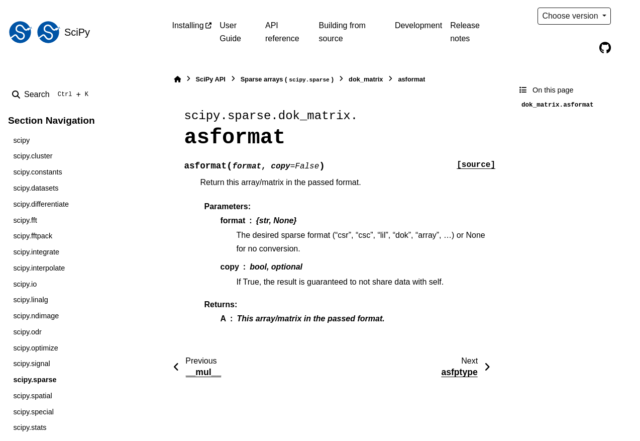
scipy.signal (31, 364)
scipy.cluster (32, 156)
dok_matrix (366, 79)
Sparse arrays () (287, 79)
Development (418, 25)
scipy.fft (25, 220)
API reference (282, 32)
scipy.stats (29, 427)
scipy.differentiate (41, 204)
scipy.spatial (32, 396)
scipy (21, 140)
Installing (188, 25)
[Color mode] (626, 16)
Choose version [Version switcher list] (571, 16)
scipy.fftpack (32, 236)
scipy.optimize (35, 348)
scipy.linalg (30, 300)
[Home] (177, 79)
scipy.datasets (35, 188)
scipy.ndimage (36, 316)
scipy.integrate (36, 252)
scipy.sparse (34, 380)
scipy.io (25, 284)
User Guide (230, 32)
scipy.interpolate (39, 268)
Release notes (465, 32)
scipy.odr (27, 332)
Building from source (342, 32)
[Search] (52, 94)
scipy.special (33, 412)
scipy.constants (37, 172)
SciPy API (211, 79)
